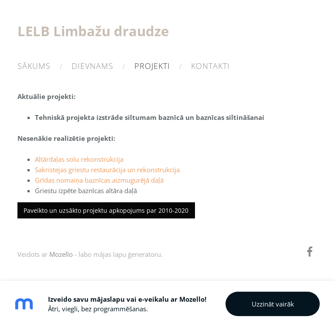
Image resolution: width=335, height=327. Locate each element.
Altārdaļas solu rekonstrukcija (79, 159)
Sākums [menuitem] (34, 66)
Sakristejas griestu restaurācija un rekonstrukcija (107, 169)
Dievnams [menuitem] (92, 66)
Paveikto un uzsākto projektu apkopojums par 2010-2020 (106, 210)
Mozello (61, 254)
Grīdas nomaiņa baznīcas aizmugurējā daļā (99, 180)
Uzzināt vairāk (273, 304)
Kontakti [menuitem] (210, 66)
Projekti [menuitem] (152, 66)
